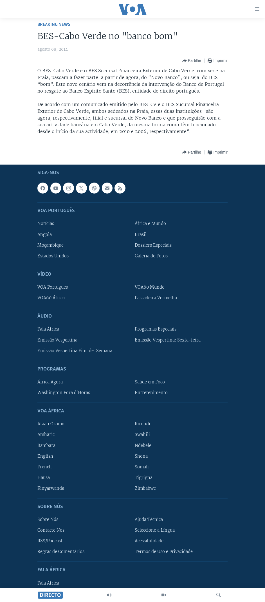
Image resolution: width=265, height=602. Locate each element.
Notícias (45, 223)
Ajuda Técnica (149, 519)
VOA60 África (51, 297)
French (44, 466)
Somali (142, 466)
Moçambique (50, 245)
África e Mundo (150, 223)
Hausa (43, 477)
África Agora (50, 382)
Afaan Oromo (50, 423)
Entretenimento (151, 392)
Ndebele (143, 445)
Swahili (142, 434)
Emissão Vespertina (57, 339)
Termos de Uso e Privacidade (164, 551)
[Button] (191, 60)
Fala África (48, 329)
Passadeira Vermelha (156, 297)
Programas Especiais (155, 329)
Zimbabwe (145, 488)
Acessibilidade (149, 540)
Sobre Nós (47, 519)
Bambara (46, 445)
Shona (141, 456)
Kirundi (142, 423)
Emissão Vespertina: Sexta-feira (168, 339)
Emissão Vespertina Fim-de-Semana (74, 350)
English (45, 456)
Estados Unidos (53, 255)
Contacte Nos (50, 530)
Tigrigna (143, 477)
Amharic (46, 434)
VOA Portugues (52, 287)
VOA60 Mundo (150, 287)
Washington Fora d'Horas (63, 392)
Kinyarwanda (50, 488)
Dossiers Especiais (153, 245)
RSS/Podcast (49, 540)
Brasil (141, 234)
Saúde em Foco (150, 382)
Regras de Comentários (60, 551)
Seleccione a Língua (155, 530)
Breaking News (54, 24)
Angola (44, 234)
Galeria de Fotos (151, 255)
